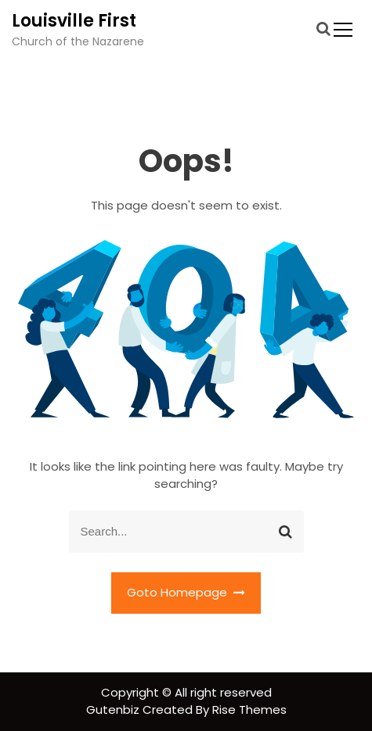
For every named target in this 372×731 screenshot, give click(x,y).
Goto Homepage (186, 592)
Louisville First (74, 21)
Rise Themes (249, 709)
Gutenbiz (114, 709)
